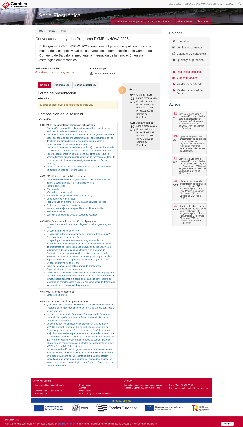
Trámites (50, 31)
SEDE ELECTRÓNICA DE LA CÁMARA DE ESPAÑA (195, 4)
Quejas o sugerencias (86, 85)
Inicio (40, 31)
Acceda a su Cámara (158, 21)
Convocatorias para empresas (128, 21)
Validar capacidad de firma (190, 92)
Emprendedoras (42, 393)
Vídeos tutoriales (187, 77)
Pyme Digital (85, 391)
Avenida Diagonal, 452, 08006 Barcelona (142, 388)
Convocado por (98, 68)
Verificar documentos (190, 47)
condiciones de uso (67, 423)
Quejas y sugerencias (190, 59)
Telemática (43, 98)
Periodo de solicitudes (47, 68)
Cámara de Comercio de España (49, 385)
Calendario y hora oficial (192, 53)
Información (44, 119)
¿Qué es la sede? (183, 21)
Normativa (183, 41)
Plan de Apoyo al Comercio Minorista (95, 393)
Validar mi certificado (190, 84)
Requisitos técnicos (189, 71)
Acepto (227, 423)
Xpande (82, 388)
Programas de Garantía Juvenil (49, 391)
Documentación (62, 85)
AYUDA (230, 4)
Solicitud (44, 85)
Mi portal (203, 21)
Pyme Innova (85, 385)
